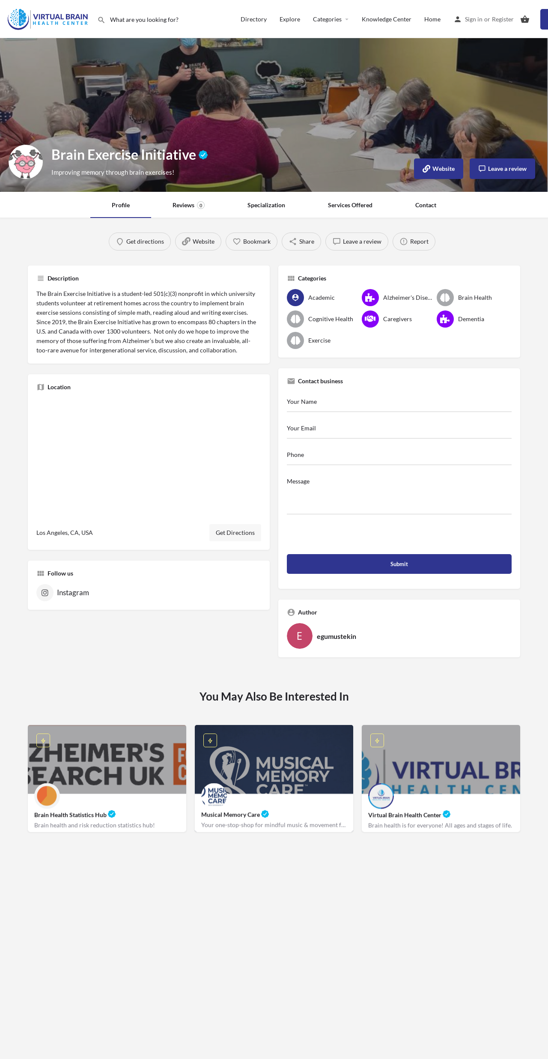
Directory (254, 19)
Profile (121, 205)
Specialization (266, 205)
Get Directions (235, 532)
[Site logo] (48, 18)
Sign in (473, 19)
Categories (327, 19)
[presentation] (352, 537)
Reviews (189, 205)
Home (432, 19)
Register (503, 19)
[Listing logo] (26, 162)
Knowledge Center (386, 19)
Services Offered (350, 205)
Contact (425, 205)
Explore (290, 19)
